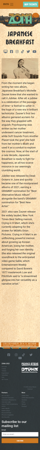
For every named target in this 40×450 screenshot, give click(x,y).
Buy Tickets (30, 4)
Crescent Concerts (8, 397)
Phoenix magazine (7, 415)
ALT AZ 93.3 (5, 395)
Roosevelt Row (6, 413)
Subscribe (20, 441)
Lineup (4, 368)
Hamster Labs (6, 402)
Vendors (24, 400)
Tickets (4, 371)
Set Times (5, 379)
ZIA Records (5, 417)
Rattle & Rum (6, 410)
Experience (5, 373)
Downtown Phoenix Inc (9, 400)
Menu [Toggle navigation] (8, 4)
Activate (4, 366)
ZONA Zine (25, 395)
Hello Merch (5, 408)
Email (4, 430)
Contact (24, 406)
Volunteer (5, 375)
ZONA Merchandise (28, 397)
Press (23, 402)
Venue (24, 404)
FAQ (3, 377)
